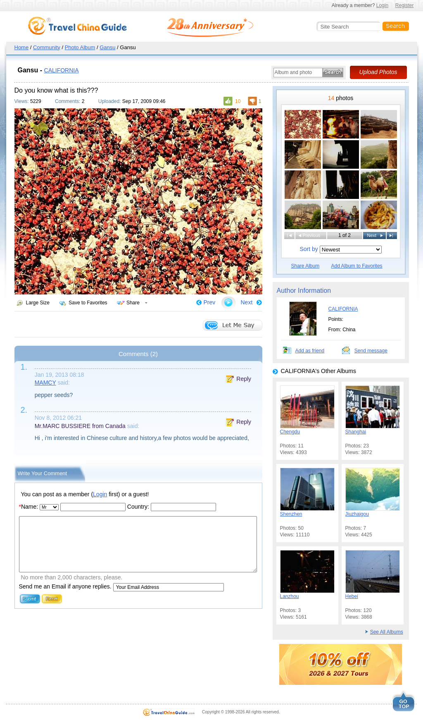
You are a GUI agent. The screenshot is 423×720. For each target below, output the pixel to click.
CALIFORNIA (61, 70)
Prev (210, 302)
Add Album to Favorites (357, 266)
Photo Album (80, 47)
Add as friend (310, 351)
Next (247, 302)
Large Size (38, 303)
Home (21, 47)
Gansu (107, 47)
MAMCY (45, 382)
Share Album (305, 266)
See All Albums (386, 632)
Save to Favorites (88, 303)
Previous (312, 235)
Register (404, 5)
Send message (370, 351)
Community (46, 47)
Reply (243, 379)
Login (382, 5)
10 (237, 101)
